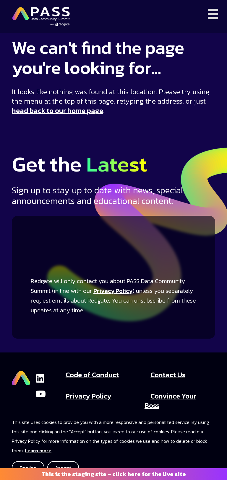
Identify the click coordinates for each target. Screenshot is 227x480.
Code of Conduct (92, 375)
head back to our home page (57, 110)
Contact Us (167, 375)
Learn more (38, 450)
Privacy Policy (112, 290)
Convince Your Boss (170, 401)
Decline (28, 467)
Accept (63, 467)
